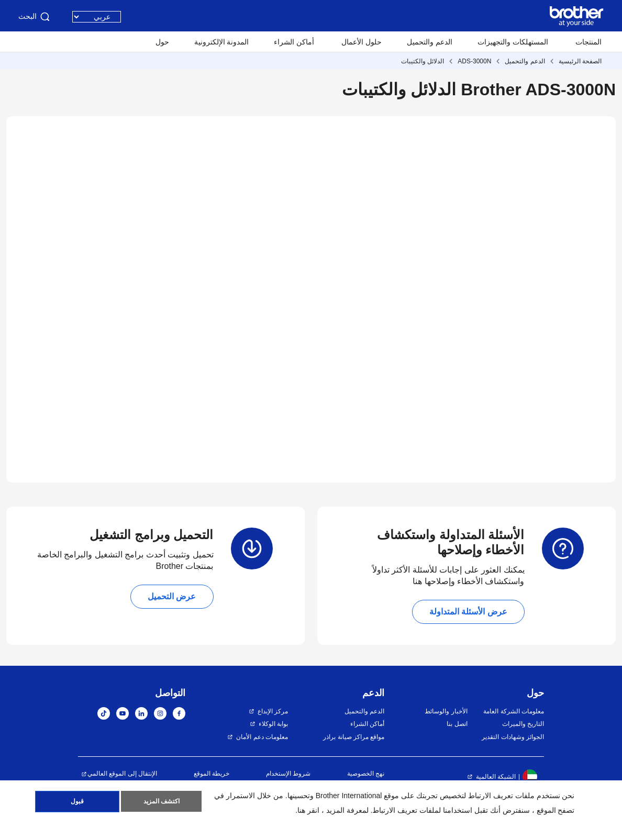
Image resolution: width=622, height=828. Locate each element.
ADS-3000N (474, 61)
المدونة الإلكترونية (221, 42)
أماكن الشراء (294, 42)
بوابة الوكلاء (273, 724)
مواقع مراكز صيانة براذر (353, 737)
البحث (34, 16)
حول (162, 42)
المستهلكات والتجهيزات (512, 42)
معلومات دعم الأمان (262, 737)
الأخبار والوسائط (446, 711)
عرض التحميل (172, 596)
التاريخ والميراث (523, 724)
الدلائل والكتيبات (422, 61)
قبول (77, 802)
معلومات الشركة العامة (513, 711)
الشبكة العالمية (496, 776)
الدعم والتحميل (429, 42)
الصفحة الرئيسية (580, 61)
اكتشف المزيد (161, 802)
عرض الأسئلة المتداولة (468, 611)
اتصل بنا (457, 724)
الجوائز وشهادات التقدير (513, 737)
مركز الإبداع (273, 711)
